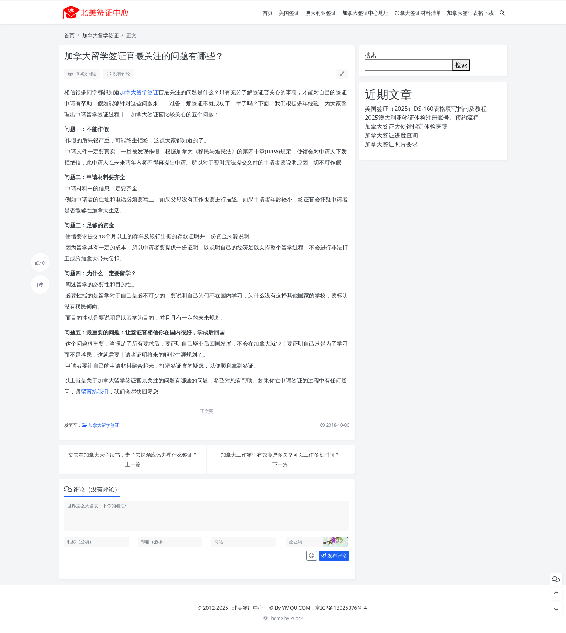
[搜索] (502, 13)
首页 (268, 12)
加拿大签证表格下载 (470, 12)
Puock (296, 618)
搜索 (371, 55)
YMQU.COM (296, 607)
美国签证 (289, 12)
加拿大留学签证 (100, 35)
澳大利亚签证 (320, 12)
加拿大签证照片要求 (391, 144)
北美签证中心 (247, 607)
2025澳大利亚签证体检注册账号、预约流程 (422, 117)
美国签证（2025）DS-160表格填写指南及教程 (426, 109)
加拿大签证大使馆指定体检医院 (406, 126)
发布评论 (333, 555)
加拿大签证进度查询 (391, 135)
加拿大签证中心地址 (365, 12)
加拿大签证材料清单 (418, 12)
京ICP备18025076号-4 (341, 607)
